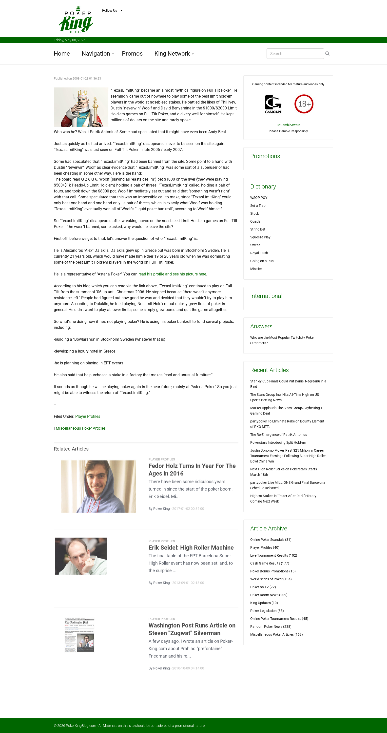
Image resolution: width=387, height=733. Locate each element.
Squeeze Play (260, 237)
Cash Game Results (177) (269, 563)
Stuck (254, 213)
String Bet (257, 229)
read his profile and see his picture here (172, 274)
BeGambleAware (288, 125)
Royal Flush (259, 253)
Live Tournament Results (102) (273, 555)
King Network (172, 53)
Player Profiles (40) (264, 547)
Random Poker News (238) (270, 626)
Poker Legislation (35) (267, 611)
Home (62, 53)
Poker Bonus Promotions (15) (273, 571)
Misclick (256, 269)
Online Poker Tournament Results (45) (279, 619)
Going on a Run (262, 261)
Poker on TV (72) (263, 587)
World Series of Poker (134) (271, 579)
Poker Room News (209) (269, 595)
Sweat (255, 245)
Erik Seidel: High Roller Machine (191, 550)
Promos (132, 53)
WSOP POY (258, 198)
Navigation (96, 53)
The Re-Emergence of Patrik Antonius (278, 435)
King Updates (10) (264, 603)
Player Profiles (87, 416)
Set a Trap (258, 206)
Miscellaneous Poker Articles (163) (276, 634)
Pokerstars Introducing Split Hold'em (278, 442)
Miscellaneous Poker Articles (81, 428)
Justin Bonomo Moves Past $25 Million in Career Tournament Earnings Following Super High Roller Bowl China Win (288, 455)
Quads (255, 221)
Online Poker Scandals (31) (270, 540)
